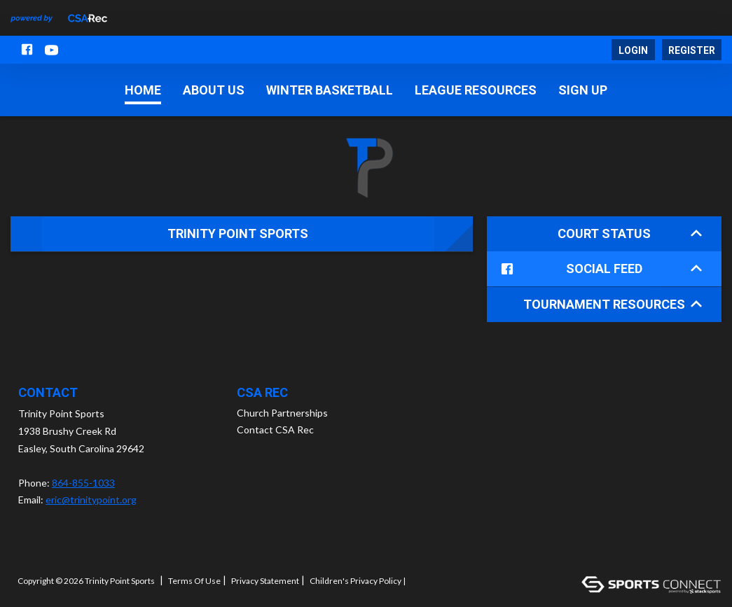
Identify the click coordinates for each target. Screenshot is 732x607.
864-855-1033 (83, 482)
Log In (426, 580)
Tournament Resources (612, 303)
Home (143, 90)
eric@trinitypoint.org (91, 499)
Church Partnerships (282, 412)
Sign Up (582, 90)
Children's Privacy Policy (355, 580)
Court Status (630, 233)
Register (691, 50)
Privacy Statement (265, 580)
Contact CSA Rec (275, 429)
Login (633, 50)
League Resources (476, 90)
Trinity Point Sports (237, 233)
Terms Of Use (194, 580)
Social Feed (598, 269)
